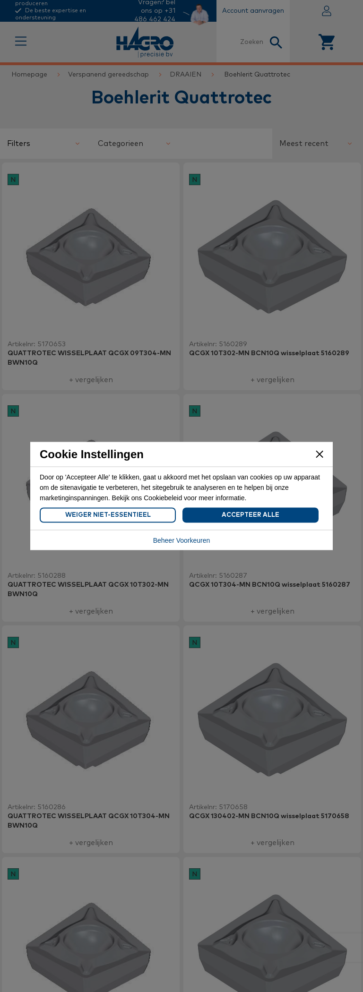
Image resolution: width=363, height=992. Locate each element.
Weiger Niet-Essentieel (108, 515)
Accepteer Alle (250, 515)
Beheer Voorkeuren (181, 540)
